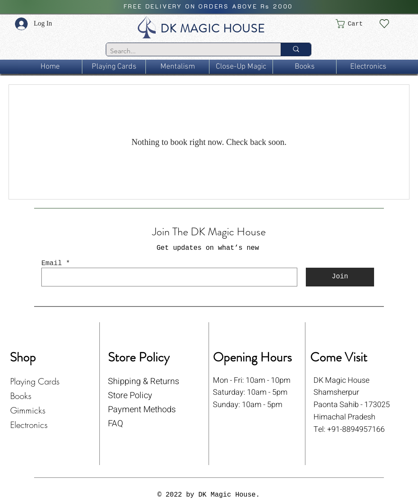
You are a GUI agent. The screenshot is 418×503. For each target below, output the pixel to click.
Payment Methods (142, 409)
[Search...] (186, 51)
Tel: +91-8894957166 (349, 429)
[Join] (340, 277)
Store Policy (130, 395)
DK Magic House (341, 380)
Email (51, 263)
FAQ (115, 423)
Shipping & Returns (143, 381)
